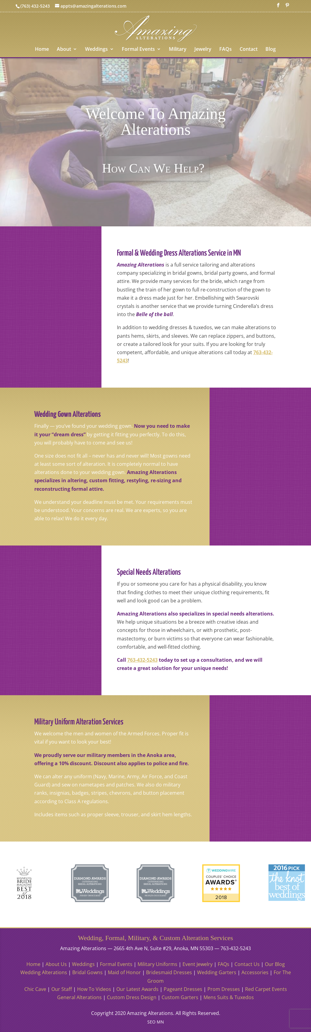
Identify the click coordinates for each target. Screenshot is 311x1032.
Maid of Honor (124, 972)
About (64, 49)
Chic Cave (35, 989)
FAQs (225, 49)
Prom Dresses (223, 989)
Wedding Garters (216, 972)
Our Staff (61, 989)
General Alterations (79, 997)
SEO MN (155, 1022)
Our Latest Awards (137, 989)
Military (177, 49)
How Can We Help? (153, 168)
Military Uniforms (157, 964)
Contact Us (247, 964)
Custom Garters (180, 997)
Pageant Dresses (183, 989)
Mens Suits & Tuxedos (228, 997)
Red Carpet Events (266, 989)
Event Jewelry (198, 964)
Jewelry (202, 49)
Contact (249, 49)
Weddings (96, 49)
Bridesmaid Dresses (169, 972)
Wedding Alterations (43, 972)
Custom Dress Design (131, 997)
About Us (56, 964)
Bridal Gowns (87, 972)
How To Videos (94, 989)
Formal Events (138, 49)
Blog (270, 49)
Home (42, 49)
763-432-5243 (142, 660)
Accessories (254, 972)
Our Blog (275, 964)
